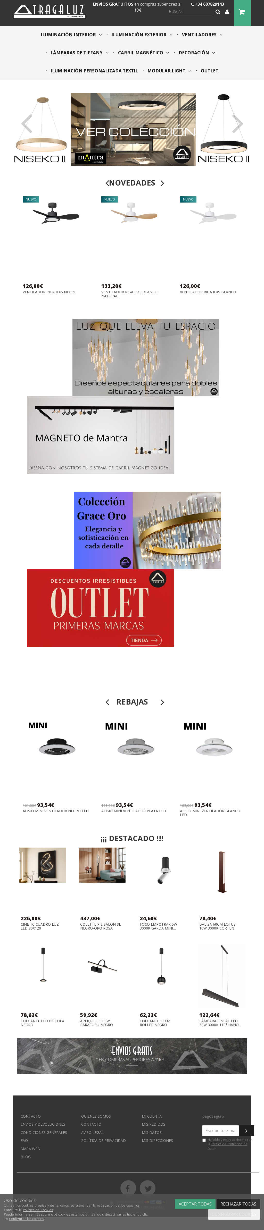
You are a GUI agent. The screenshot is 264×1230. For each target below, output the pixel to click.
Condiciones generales (44, 1132)
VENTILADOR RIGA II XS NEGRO (50, 292)
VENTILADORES (201, 35)
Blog (26, 1156)
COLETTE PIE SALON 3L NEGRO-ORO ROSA (100, 926)
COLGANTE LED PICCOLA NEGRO (42, 1023)
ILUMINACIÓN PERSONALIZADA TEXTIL (94, 71)
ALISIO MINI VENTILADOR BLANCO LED (210, 813)
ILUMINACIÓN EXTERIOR (141, 35)
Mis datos (152, 1132)
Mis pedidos (153, 1124)
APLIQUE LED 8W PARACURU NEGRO (96, 1023)
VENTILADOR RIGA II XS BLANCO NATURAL (129, 294)
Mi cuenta (152, 1116)
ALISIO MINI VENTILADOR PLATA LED (133, 811)
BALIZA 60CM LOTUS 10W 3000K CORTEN (217, 926)
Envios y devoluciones (43, 1124)
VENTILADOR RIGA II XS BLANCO (208, 292)
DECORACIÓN (196, 53)
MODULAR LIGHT (168, 71)
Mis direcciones (157, 1140)
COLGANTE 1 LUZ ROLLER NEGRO (155, 1023)
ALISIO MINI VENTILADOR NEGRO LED (56, 811)
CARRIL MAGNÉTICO (143, 53)
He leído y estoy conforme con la (227, 1144)
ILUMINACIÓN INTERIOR (71, 35)
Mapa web (30, 1148)
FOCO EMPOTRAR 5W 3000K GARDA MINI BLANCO (158, 926)
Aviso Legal (92, 1132)
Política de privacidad (103, 1140)
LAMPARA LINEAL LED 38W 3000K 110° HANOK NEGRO (220, 1023)
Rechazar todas (238, 1204)
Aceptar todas (195, 1204)
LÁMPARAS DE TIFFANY (79, 53)
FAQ (24, 1140)
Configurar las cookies (26, 1219)
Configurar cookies (234, 1214)
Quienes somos (96, 1116)
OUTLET (209, 71)
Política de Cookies (38, 1210)
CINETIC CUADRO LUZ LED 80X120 (40, 926)
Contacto (31, 1116)
